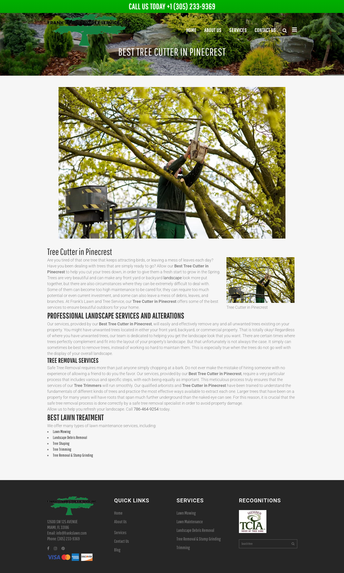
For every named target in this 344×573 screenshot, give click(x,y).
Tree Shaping (61, 443)
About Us (120, 521)
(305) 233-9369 (68, 538)
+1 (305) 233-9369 (191, 6)
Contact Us (121, 541)
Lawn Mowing (62, 431)
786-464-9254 (146, 409)
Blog (117, 549)
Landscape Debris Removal (70, 437)
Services (120, 532)
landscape (172, 277)
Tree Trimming (62, 449)
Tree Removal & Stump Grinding (73, 455)
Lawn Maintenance (190, 521)
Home (118, 513)
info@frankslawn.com (71, 533)
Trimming (183, 547)
